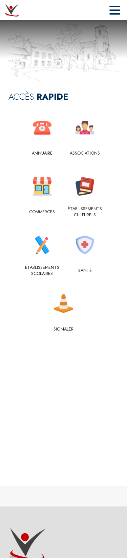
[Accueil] (11, 10)
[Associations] (85, 153)
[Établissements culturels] (85, 212)
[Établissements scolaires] (42, 270)
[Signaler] (63, 329)
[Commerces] (42, 212)
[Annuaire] (42, 153)
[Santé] (85, 270)
